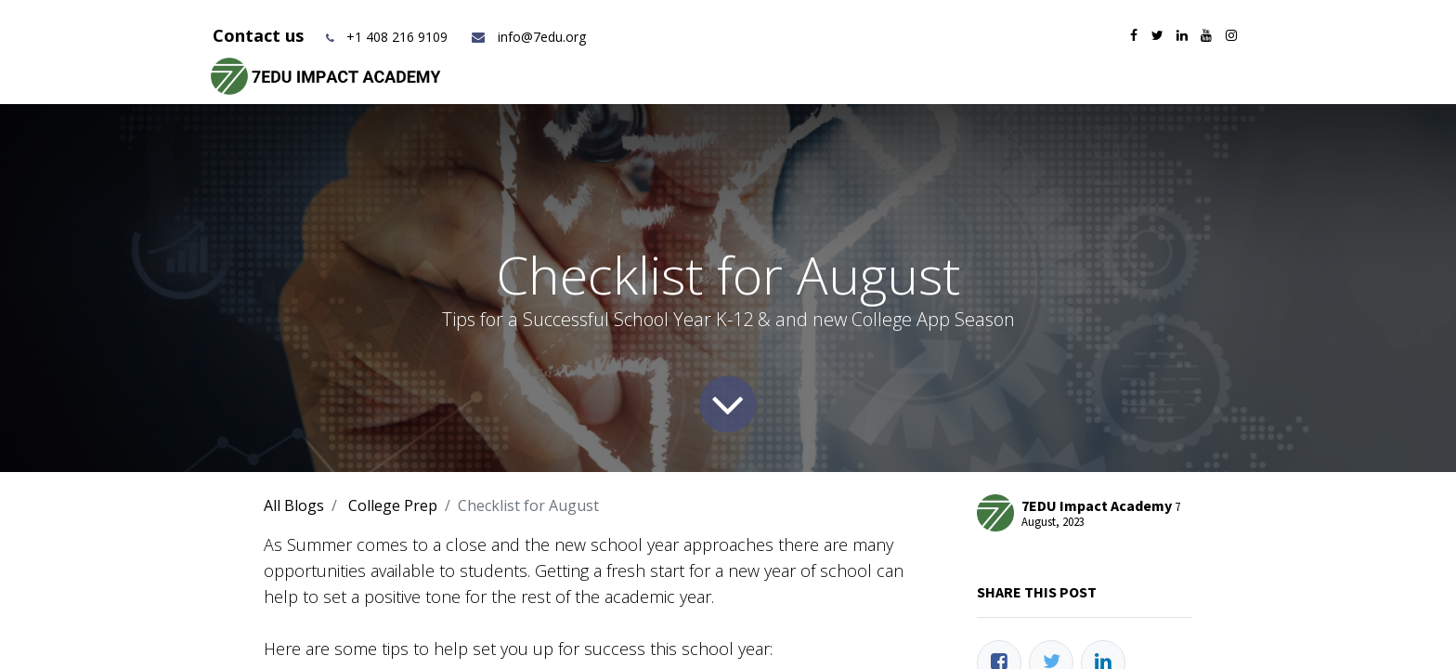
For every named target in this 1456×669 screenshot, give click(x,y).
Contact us (260, 35)
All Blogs (294, 505)
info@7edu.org (528, 37)
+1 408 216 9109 (397, 37)
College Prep (392, 505)
